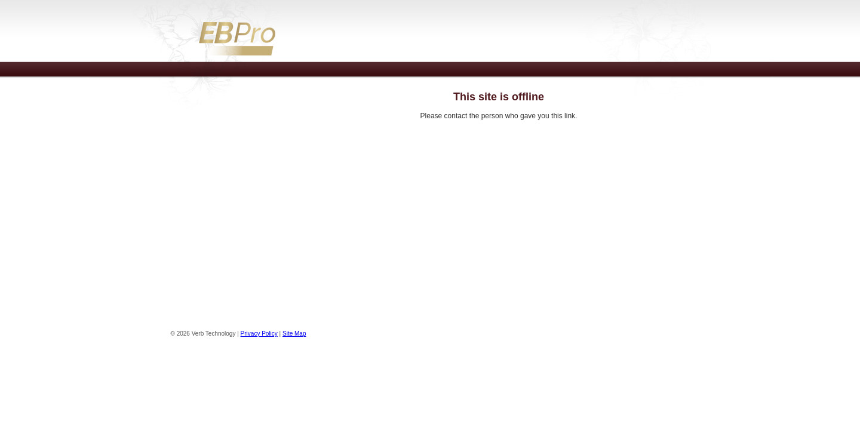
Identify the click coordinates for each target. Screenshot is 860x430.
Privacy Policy (259, 333)
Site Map (294, 333)
